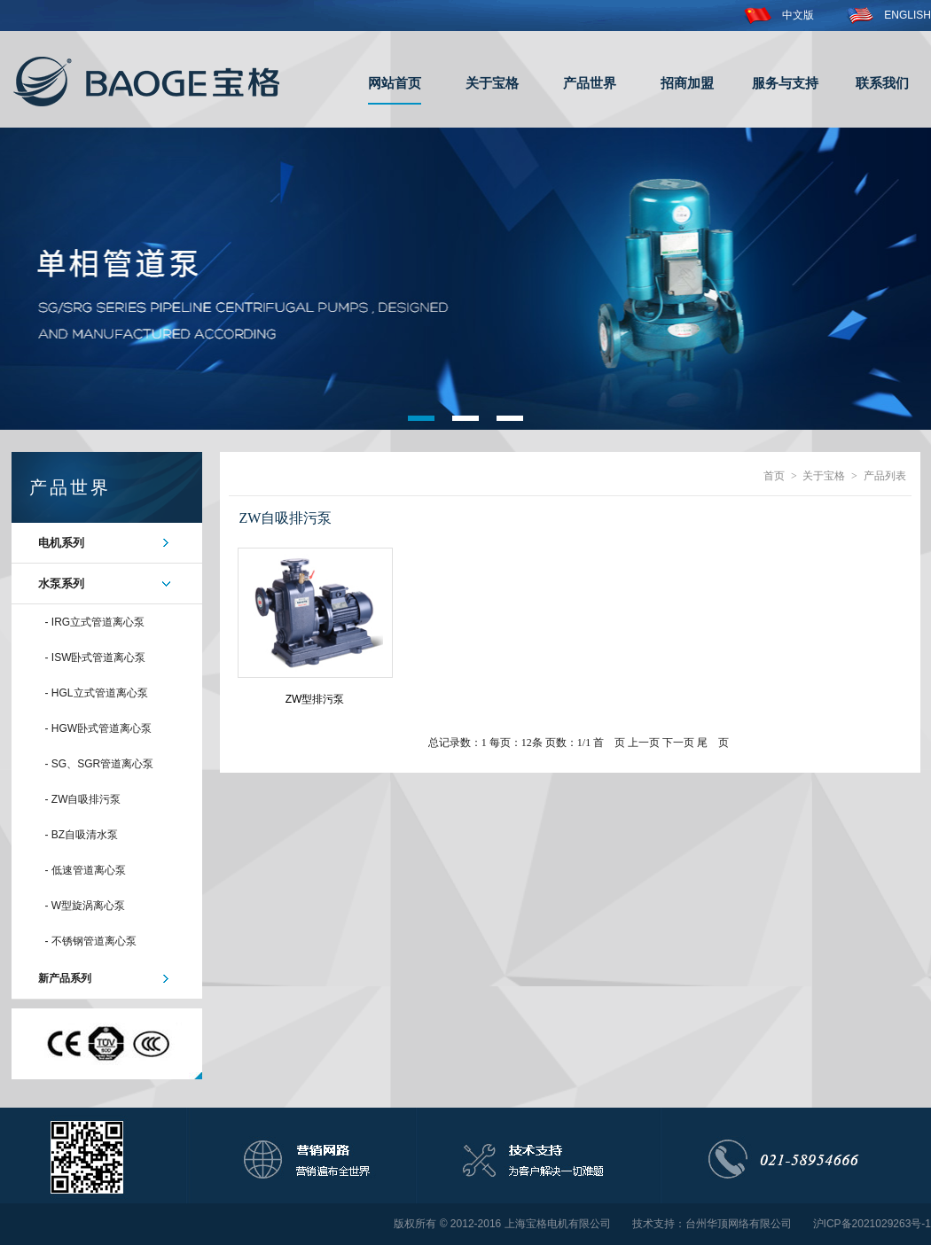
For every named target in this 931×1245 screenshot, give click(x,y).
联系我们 (882, 82)
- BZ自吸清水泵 (82, 835)
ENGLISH (888, 15)
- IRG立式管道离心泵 (95, 622)
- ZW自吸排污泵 (83, 799)
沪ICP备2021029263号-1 (872, 1224)
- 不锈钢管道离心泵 (91, 941)
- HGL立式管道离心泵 (96, 693)
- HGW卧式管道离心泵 (99, 728)
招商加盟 (687, 82)
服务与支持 (785, 82)
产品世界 (589, 82)
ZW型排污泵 (315, 699)
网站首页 (394, 82)
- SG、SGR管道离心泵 (99, 764)
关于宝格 (492, 82)
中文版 (779, 15)
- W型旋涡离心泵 (85, 905)
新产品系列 (64, 978)
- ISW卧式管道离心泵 (95, 657)
